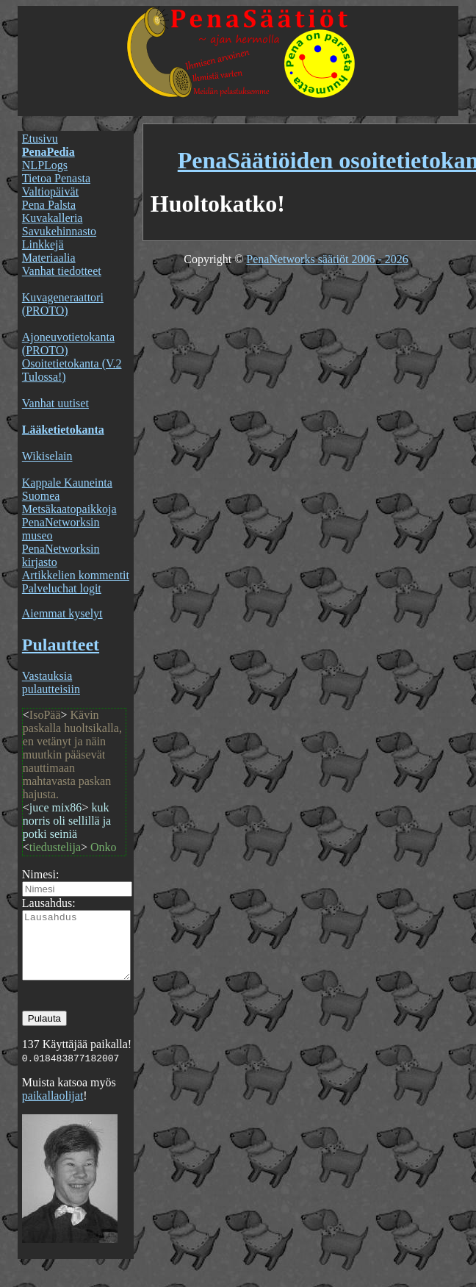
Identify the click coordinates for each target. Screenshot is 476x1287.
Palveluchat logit (61, 588)
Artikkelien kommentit (75, 575)
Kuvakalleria (52, 218)
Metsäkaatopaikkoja (69, 509)
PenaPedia (48, 152)
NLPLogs (45, 165)
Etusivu (40, 138)
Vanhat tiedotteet (61, 271)
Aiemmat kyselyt (62, 613)
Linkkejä (43, 244)
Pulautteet (60, 644)
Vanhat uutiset (55, 403)
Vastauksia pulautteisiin (51, 682)
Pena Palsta (49, 204)
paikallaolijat (53, 1109)
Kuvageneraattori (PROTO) (63, 304)
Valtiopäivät (50, 191)
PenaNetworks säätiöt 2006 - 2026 (327, 259)
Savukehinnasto (59, 231)
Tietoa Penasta (56, 178)
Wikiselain (47, 456)
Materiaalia (49, 257)
